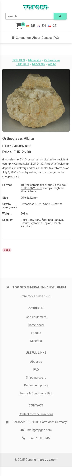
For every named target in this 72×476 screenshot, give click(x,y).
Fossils (36, 333)
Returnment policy (36, 385)
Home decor (36, 325)
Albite (52, 64)
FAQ (56, 38)
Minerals (36, 341)
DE (30, 26)
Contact (47, 38)
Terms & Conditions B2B (36, 393)
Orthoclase (52, 60)
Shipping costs (36, 377)
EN (41, 26)
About (36, 38)
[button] (21, 38)
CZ (52, 26)
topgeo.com (48, 459)
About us (36, 361)
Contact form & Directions (36, 414)
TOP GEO (18, 60)
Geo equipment (36, 317)
